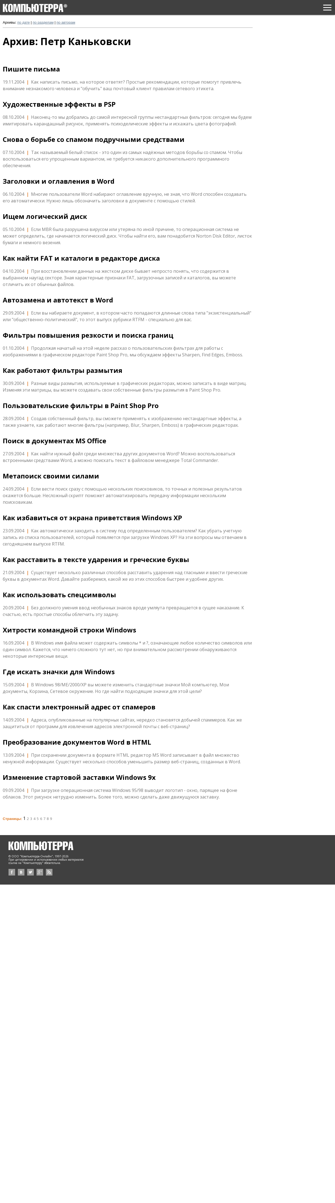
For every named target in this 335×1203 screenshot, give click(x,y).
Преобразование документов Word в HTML (77, 742)
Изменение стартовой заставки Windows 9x (79, 777)
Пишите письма (31, 69)
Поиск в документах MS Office (54, 441)
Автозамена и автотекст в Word (58, 300)
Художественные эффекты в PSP (59, 104)
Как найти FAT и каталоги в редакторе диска (81, 258)
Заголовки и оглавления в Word (59, 181)
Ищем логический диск (45, 216)
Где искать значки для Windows (59, 672)
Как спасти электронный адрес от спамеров (79, 707)
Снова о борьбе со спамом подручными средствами (94, 139)
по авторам (66, 22)
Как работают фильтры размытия (62, 370)
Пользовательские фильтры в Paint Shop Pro (81, 405)
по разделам (43, 22)
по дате (23, 22)
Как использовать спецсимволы (59, 595)
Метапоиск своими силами (51, 476)
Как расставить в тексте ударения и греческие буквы (96, 559)
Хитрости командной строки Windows (69, 630)
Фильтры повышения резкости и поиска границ (88, 335)
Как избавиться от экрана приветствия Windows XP (92, 518)
